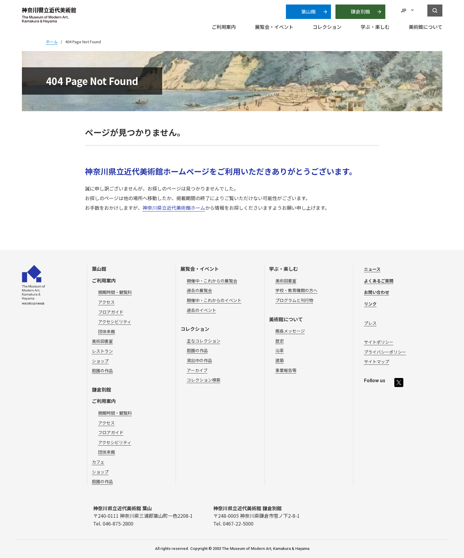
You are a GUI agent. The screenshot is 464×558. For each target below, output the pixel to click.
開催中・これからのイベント (214, 300)
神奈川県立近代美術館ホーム (174, 207)
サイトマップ (376, 361)
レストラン (102, 351)
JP (403, 11)
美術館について (286, 319)
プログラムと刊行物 (294, 300)
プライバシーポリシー (385, 352)
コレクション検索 (203, 380)
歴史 (279, 341)
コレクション (194, 328)
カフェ (98, 462)
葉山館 (308, 11)
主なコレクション (203, 341)
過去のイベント (201, 310)
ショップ (100, 361)
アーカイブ (197, 370)
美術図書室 (102, 341)
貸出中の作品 (199, 360)
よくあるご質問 (378, 281)
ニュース (372, 269)
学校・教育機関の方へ (296, 290)
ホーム (52, 41)
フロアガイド (110, 312)
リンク (370, 304)
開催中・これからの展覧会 (212, 281)
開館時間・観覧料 (115, 292)
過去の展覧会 (199, 290)
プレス (370, 323)
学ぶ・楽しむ (283, 268)
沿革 (279, 350)
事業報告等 (285, 370)
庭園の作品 (102, 370)
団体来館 (106, 331)
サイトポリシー (378, 342)
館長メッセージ (290, 331)
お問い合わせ (376, 292)
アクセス (106, 302)
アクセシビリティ (114, 322)
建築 (279, 360)
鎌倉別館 (360, 11)
